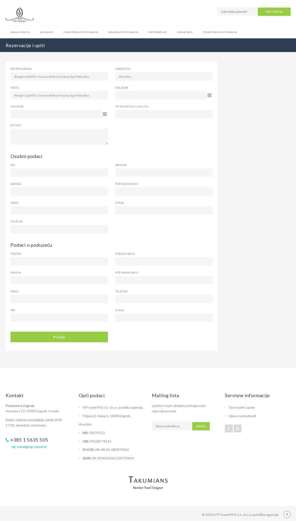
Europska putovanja (81, 32)
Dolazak (121, 87)
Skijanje (46, 32)
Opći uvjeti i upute (242, 407)
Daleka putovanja (123, 32)
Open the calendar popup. (209, 95)
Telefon (16, 221)
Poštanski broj (126, 183)
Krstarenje (158, 32)
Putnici (16, 125)
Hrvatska (184, 32)
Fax (12, 310)
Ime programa (21, 68)
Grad (14, 202)
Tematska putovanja (220, 32)
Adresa (15, 183)
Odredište (123, 68)
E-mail (120, 202)
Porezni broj (125, 253)
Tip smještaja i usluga (132, 106)
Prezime (121, 165)
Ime (12, 165)
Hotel (14, 87)
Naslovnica (20, 32)
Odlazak (17, 106)
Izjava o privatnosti (242, 416)
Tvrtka (15, 253)
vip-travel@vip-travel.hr (29, 447)
